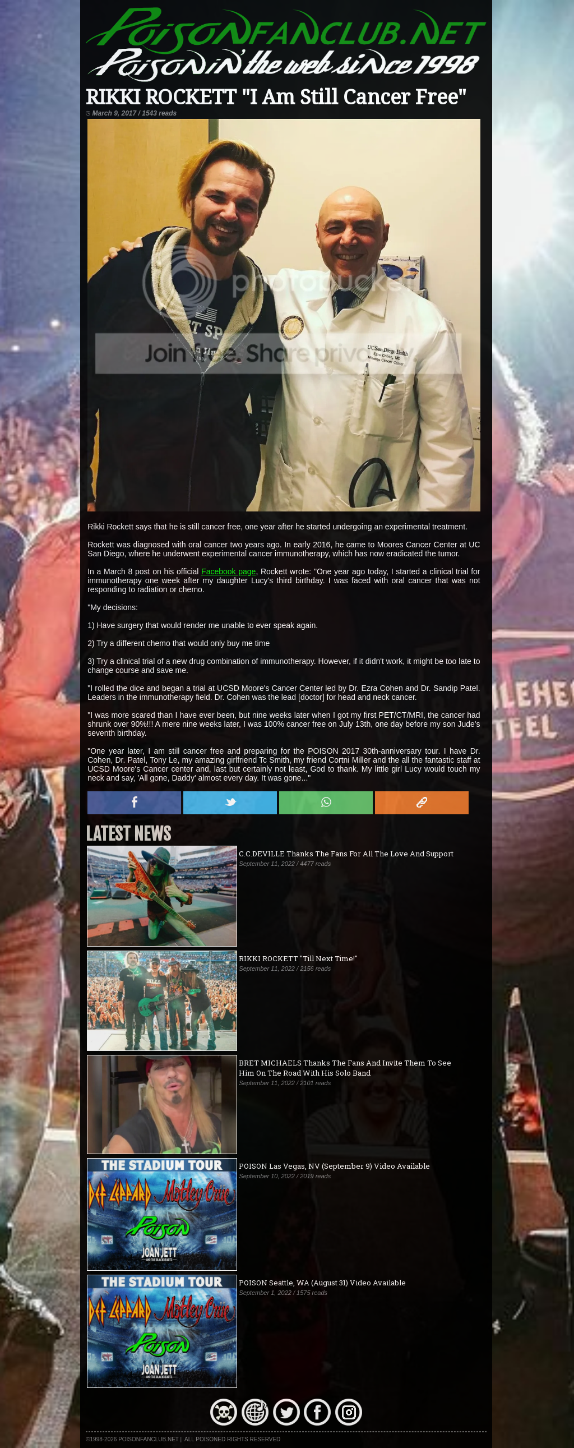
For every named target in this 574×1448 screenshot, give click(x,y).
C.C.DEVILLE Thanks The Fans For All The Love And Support (346, 853)
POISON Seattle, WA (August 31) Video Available (322, 1283)
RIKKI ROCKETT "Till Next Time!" (298, 958)
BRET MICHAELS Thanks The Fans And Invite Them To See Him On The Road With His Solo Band (345, 1068)
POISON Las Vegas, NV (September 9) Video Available (334, 1166)
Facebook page (228, 571)
